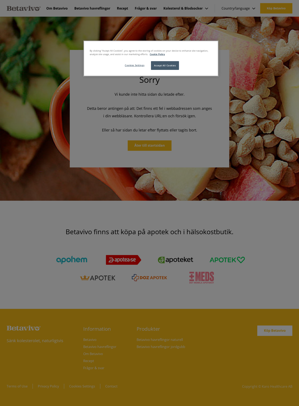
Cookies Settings (134, 65)
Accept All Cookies (165, 65)
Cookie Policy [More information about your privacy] (157, 54)
